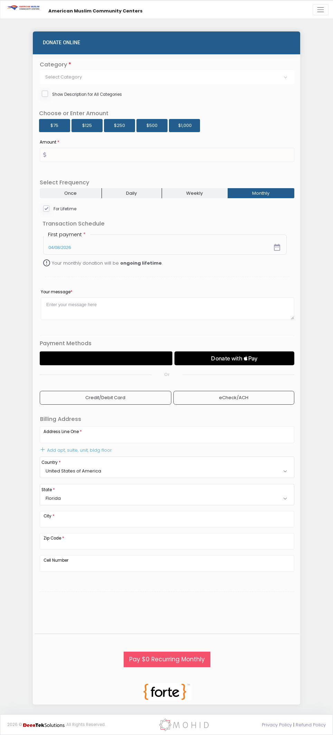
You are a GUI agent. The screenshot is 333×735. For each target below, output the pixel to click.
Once (70, 193)
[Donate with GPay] (106, 358)
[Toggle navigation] (321, 10)
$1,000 (185, 125)
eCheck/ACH (233, 397)
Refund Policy (311, 725)
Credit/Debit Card (105, 397)
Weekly (194, 193)
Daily (131, 193)
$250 (119, 125)
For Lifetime (65, 209)
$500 (152, 125)
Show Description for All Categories (87, 94)
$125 (87, 125)
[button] (167, 77)
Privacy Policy (277, 725)
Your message (57, 292)
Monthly (260, 193)
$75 (54, 125)
